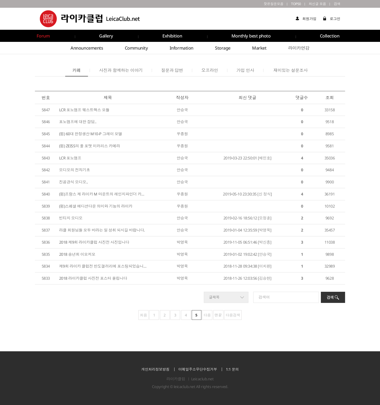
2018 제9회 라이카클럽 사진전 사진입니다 (94, 242)
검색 (337, 3)
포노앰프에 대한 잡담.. (77, 121)
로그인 (331, 18)
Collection (329, 36)
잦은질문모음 (273, 3)
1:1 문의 (232, 369)
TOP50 (296, 3)
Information (181, 48)
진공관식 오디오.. (73, 182)
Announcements (87, 48)
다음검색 (233, 315)
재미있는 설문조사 (290, 70)
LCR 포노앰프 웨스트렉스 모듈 (84, 109)
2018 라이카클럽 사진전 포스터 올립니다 (93, 278)
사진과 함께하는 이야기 (121, 70)
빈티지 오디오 (71, 218)
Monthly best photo (250, 36)
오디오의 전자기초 (74, 169)
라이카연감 (298, 48)
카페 (73, 68)
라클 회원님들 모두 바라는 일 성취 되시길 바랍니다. (102, 230)
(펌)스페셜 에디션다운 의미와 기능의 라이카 (95, 206)
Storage (222, 48)
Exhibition (172, 36)
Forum (43, 36)
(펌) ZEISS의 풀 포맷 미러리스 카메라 (89, 146)
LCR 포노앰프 (70, 158)
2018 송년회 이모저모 (77, 254)
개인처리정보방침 (155, 369)
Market (259, 48)
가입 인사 (245, 70)
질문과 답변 (172, 70)
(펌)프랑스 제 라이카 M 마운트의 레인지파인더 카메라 (103, 194)
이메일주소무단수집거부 (197, 369)
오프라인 (209, 70)
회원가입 (306, 18)
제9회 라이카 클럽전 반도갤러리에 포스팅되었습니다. (103, 266)
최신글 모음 (317, 3)
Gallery (106, 36)
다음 (207, 315)
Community (136, 48)
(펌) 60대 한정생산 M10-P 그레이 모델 (90, 133)
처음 (143, 315)
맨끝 (218, 315)
